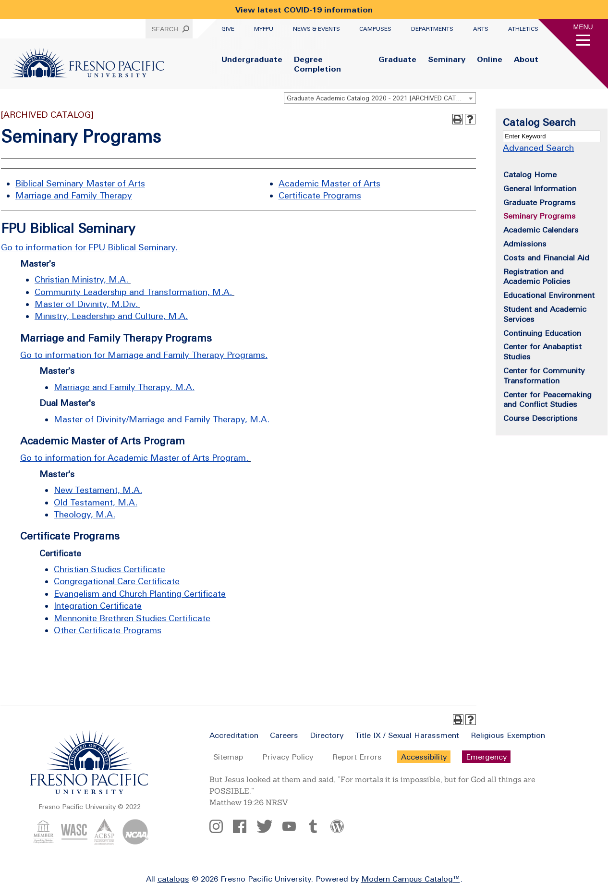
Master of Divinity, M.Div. (86, 304)
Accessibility (424, 756)
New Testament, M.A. (98, 490)
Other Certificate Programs (107, 630)
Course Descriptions (540, 418)
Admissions (525, 243)
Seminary (446, 59)
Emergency (486, 756)
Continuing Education (542, 333)
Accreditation (233, 735)
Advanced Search (538, 148)
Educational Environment (549, 295)
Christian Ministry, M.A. (81, 279)
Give (227, 28)
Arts (480, 28)
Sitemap (228, 756)
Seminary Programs (539, 215)
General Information (539, 188)
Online (489, 59)
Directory (326, 735)
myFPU (263, 28)
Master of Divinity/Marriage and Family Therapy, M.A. (161, 419)
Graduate (397, 59)
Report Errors (357, 756)
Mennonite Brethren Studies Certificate (132, 618)
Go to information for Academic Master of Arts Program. (134, 458)
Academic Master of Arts (329, 183)
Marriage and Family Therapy (73, 195)
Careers (284, 735)
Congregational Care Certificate (117, 581)
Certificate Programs (320, 195)
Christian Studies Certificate (109, 569)
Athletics (523, 28)
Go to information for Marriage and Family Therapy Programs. (144, 355)
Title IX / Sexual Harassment (407, 735)
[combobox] (380, 98)
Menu (583, 27)
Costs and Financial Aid (546, 257)
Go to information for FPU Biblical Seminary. (89, 247)
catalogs (173, 878)
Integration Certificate (98, 606)
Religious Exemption (508, 735)
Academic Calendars (541, 229)
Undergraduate (251, 59)
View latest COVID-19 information (304, 9)
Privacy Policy (287, 756)
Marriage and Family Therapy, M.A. (124, 387)
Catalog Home (530, 174)
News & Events (316, 28)
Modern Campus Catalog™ (410, 878)
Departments (432, 28)
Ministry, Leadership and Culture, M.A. (111, 316)
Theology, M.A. (84, 514)
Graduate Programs (539, 202)
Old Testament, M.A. (95, 502)
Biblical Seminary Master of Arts (80, 183)
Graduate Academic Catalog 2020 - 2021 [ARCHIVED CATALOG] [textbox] (380, 98)
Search (164, 29)
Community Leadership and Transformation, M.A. (133, 292)
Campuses (375, 28)
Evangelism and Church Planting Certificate (140, 594)
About (526, 59)
